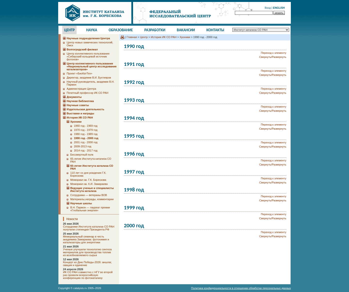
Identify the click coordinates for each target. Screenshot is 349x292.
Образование (121, 30)
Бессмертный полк (81, 154)
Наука (91, 30)
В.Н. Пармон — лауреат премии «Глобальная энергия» (90, 209)
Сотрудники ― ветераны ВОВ (88, 195)
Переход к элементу (273, 52)
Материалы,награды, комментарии (92, 199)
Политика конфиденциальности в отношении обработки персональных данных (241, 288)
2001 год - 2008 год (85, 142)
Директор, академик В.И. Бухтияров (89, 77)
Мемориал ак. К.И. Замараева (89, 183)
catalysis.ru (80, 288)
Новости (72, 219)
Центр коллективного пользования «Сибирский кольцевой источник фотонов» (88, 56)
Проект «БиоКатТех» (79, 73)
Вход (268, 7)
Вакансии (186, 30)
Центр (69, 30)
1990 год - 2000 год (86, 138)
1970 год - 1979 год (85, 129)
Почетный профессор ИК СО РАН (87, 92)
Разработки (154, 30)
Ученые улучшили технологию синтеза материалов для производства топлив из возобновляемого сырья (87, 252)
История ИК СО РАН (163, 37)
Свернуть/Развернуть (272, 56)
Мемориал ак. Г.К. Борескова (88, 179)
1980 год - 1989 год (85, 134)
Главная (132, 37)
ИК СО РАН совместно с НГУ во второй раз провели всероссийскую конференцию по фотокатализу (87, 275)
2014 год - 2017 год (85, 150)
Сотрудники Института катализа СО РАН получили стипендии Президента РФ (88, 228)
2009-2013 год (82, 146)
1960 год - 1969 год (85, 125)
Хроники (185, 37)
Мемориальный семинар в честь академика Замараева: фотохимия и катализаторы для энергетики (86, 239)
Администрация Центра (81, 88)
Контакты (215, 30)
